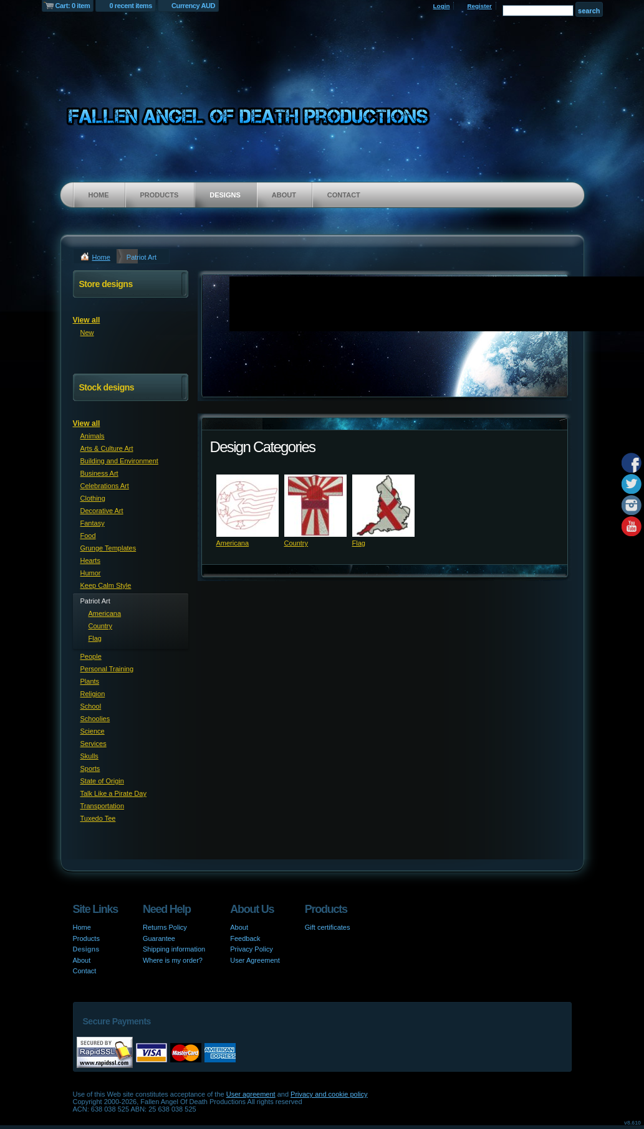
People (91, 656)
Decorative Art (101, 510)
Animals (92, 436)
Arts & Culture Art (106, 448)
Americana (232, 543)
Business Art (99, 473)
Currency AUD (193, 5)
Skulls (89, 756)
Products (159, 195)
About (284, 195)
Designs (225, 195)
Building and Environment (119, 461)
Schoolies (95, 718)
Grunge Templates (108, 548)
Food (88, 535)
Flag (358, 543)
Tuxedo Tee (98, 818)
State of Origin (102, 781)
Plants (90, 681)
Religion (92, 693)
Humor (90, 573)
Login (441, 5)
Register (479, 5)
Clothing (92, 498)
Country (296, 543)
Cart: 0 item (72, 5)
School (91, 706)
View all (86, 320)
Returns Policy (165, 927)
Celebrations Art (104, 485)
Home (99, 195)
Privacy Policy (251, 949)
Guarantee (159, 938)
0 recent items (130, 5)
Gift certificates (327, 927)
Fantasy (92, 523)
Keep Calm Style (106, 585)
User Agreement (254, 960)
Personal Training (107, 669)
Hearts (90, 560)
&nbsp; (247, 506)
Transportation (102, 806)
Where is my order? (173, 960)
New (87, 332)
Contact (343, 195)
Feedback (245, 938)
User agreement (251, 1094)
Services (93, 743)
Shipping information (174, 949)
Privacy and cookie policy (329, 1094)
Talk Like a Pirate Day (113, 793)
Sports (90, 768)
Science (92, 731)
